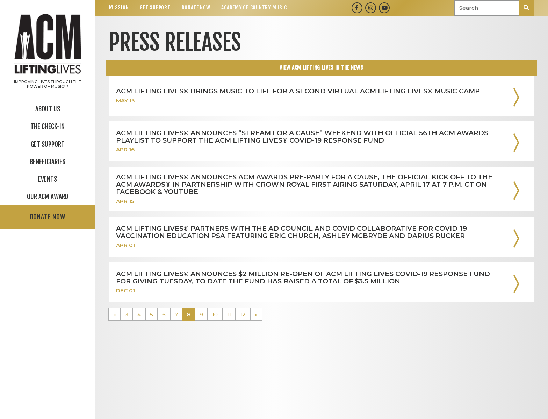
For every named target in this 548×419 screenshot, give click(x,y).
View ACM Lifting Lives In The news (321, 67)
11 (229, 314)
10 (215, 314)
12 (243, 314)
